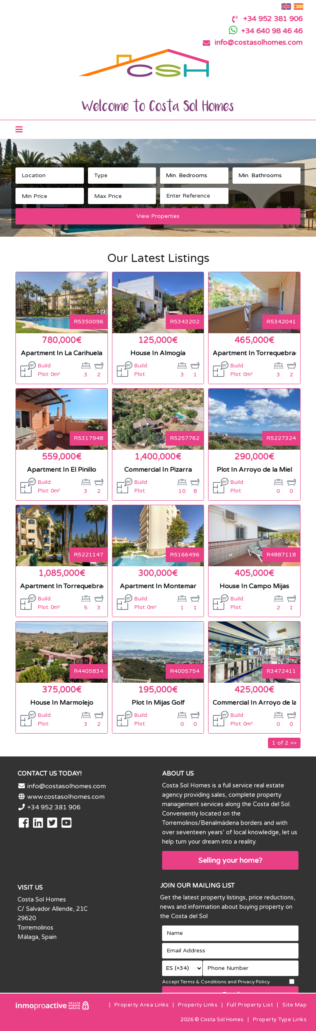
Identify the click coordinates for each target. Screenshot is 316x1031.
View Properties (158, 216)
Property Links (197, 1005)
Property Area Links (141, 1005)
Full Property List (250, 1005)
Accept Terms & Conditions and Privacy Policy (216, 982)
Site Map (294, 1005)
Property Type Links (280, 1019)
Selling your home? (230, 860)
